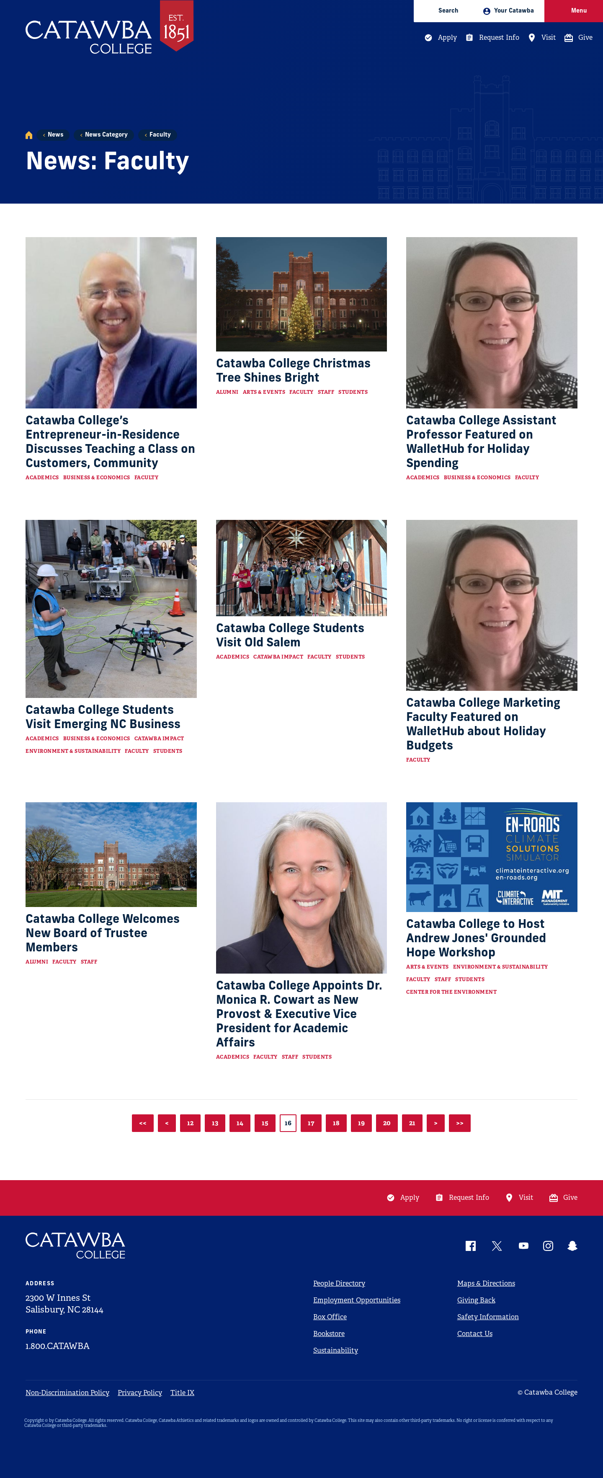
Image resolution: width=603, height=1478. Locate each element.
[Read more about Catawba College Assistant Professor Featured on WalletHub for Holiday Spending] (491, 322)
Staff (326, 392)
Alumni (227, 392)
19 (361, 1123)
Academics (42, 477)
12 (190, 1123)
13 (215, 1123)
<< (143, 1123)
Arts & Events (264, 392)
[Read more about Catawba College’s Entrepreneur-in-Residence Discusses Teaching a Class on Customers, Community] (111, 322)
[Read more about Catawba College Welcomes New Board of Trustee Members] (111, 854)
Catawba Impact (159, 738)
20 (387, 1123)
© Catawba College (547, 1392)
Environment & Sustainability (73, 751)
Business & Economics (96, 477)
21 (412, 1123)
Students (353, 392)
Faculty (160, 135)
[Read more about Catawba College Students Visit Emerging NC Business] (111, 609)
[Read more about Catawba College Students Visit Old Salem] (301, 568)
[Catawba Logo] (76, 1245)
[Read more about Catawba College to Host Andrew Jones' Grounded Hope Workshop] (491, 857)
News (55, 135)
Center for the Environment (451, 992)
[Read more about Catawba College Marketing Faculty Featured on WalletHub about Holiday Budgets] (491, 605)
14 (240, 1123)
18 (336, 1123)
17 (311, 1123)
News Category (106, 135)
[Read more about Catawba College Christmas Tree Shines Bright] (301, 294)
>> (460, 1123)
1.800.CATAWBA (58, 1346)
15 (265, 1123)
